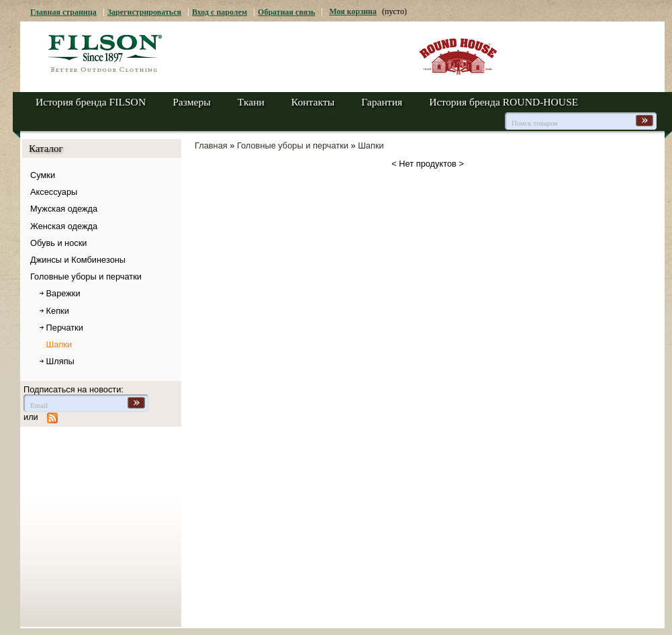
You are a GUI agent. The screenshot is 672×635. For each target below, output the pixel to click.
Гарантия (381, 102)
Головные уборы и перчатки (86, 276)
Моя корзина (353, 11)
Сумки (42, 175)
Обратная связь (286, 12)
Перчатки (64, 328)
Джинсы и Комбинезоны (78, 260)
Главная (211, 145)
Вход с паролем (219, 12)
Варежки (63, 293)
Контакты (312, 102)
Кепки (57, 311)
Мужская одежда (63, 209)
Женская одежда (63, 226)
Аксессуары (53, 192)
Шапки (59, 344)
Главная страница (63, 12)
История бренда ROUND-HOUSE (503, 102)
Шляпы (60, 361)
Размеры (192, 102)
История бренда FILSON (91, 102)
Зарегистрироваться (144, 12)
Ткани (251, 102)
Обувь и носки (58, 243)
